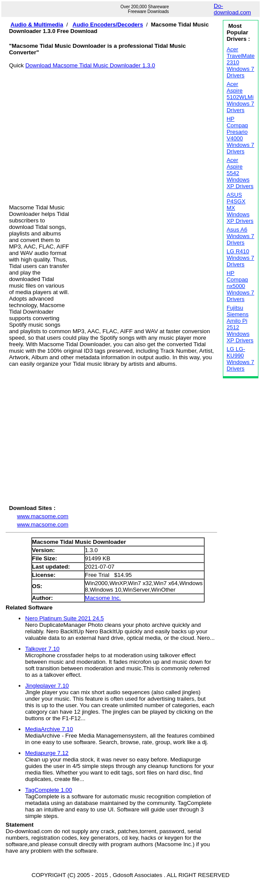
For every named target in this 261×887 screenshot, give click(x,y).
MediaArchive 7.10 (49, 729)
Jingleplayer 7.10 (47, 685)
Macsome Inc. (103, 598)
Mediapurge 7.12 (47, 753)
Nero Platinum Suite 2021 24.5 (64, 618)
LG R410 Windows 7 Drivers (240, 258)
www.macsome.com (43, 516)
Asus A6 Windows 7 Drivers (240, 236)
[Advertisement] (113, 129)
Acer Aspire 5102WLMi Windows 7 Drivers (240, 97)
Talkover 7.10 (42, 648)
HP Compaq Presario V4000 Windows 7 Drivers (240, 135)
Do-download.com (232, 9)
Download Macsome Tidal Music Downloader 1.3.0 (90, 65)
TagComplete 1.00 (48, 790)
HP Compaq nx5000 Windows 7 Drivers (240, 286)
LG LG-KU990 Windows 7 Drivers (240, 359)
